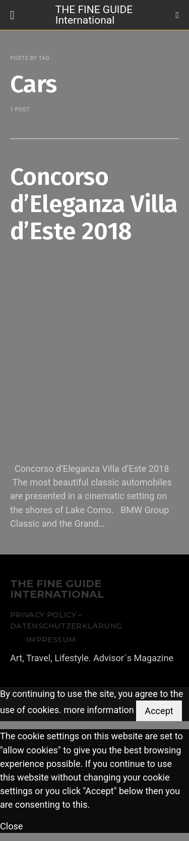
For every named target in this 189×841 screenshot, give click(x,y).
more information (99, 710)
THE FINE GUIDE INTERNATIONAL (57, 589)
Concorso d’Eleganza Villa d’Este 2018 (93, 204)
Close (11, 826)
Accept (159, 711)
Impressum (51, 639)
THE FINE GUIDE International (94, 14)
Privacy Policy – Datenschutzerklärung (66, 620)
